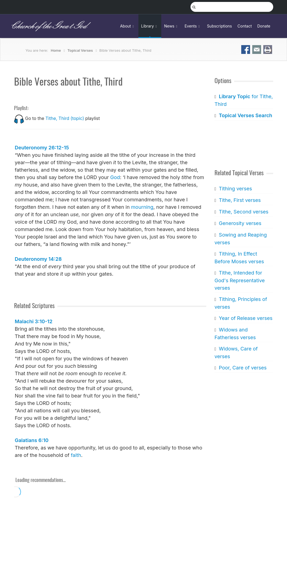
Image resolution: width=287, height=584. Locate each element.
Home (56, 50)
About (127, 26)
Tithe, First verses (240, 200)
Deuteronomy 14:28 (38, 259)
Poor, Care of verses (243, 368)
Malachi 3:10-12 (34, 321)
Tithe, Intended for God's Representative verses (239, 280)
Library (150, 26)
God (115, 177)
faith (76, 455)
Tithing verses (235, 188)
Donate (263, 26)
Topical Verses (80, 50)
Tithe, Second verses (244, 212)
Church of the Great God (48, 26)
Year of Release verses (246, 318)
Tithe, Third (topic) (64, 118)
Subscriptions (219, 26)
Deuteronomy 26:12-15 (42, 147)
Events (192, 26)
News (171, 26)
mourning (142, 207)
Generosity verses (240, 223)
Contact (244, 26)
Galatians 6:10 (32, 440)
